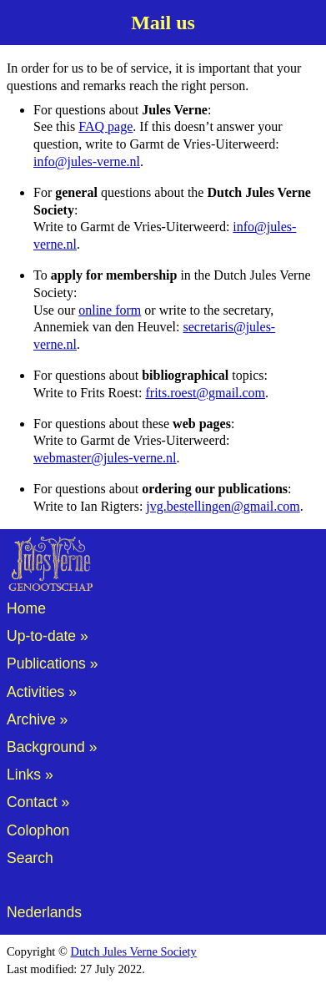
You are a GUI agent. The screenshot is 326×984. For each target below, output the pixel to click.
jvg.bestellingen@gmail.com (222, 506)
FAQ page (105, 126)
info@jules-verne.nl (86, 161)
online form (109, 310)
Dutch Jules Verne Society (134, 951)
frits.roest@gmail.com (205, 393)
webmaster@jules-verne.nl (105, 458)
